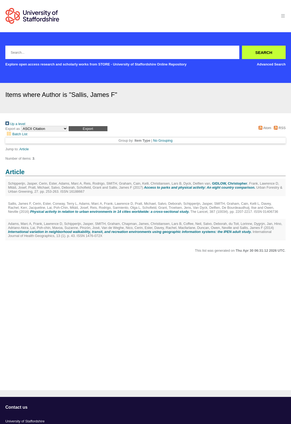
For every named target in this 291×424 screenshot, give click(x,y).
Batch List (16, 134)
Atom (264, 128)
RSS (279, 128)
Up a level (15, 124)
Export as (12, 129)
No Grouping (163, 140)
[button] (88, 128)
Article (24, 149)
